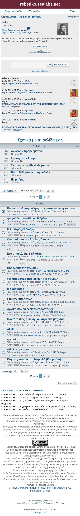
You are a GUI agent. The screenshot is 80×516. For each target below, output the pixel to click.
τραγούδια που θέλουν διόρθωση (28, 218)
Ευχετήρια (17, 179)
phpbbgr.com (51, 509)
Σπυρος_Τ (32, 224)
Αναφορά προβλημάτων (27, 151)
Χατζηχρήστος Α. (24, 32)
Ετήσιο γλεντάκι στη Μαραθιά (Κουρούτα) (34, 359)
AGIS (27, 81)
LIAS (37, 292)
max (37, 232)
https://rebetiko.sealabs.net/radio (40, 53)
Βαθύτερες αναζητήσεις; (40, 71)
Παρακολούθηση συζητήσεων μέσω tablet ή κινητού (41, 208)
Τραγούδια (34, 11)
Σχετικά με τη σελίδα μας (40, 140)
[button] (48, 197)
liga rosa (29, 90)
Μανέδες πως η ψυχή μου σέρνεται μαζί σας (35, 319)
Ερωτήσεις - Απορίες (24, 158)
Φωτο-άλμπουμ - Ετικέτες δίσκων (28, 239)
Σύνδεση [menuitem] (73, 11)
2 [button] (44, 196)
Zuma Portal (47, 501)
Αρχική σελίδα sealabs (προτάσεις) (30, 309)
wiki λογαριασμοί (18, 349)
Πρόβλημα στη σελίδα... (22, 267)
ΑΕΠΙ (10, 329)
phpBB (34, 503)
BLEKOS (34, 295)
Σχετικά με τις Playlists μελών (30, 165)
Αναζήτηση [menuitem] (73, 16)
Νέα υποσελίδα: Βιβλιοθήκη (25, 253)
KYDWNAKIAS (33, 335)
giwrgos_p (31, 235)
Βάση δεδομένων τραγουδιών (30, 172)
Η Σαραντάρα (15, 288)
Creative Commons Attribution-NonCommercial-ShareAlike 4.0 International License (40, 489)
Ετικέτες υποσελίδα (19, 298)
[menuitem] (37, 512)
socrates (39, 332)
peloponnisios (42, 256)
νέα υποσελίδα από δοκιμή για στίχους (32, 278)
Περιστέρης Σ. (8, 32)
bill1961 (35, 274)
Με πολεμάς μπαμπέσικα (14, 30)
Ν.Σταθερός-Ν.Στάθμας (21, 229)
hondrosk (39, 221)
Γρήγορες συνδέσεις (15, 11)
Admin (38, 211)
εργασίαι (12, 339)
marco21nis (30, 99)
